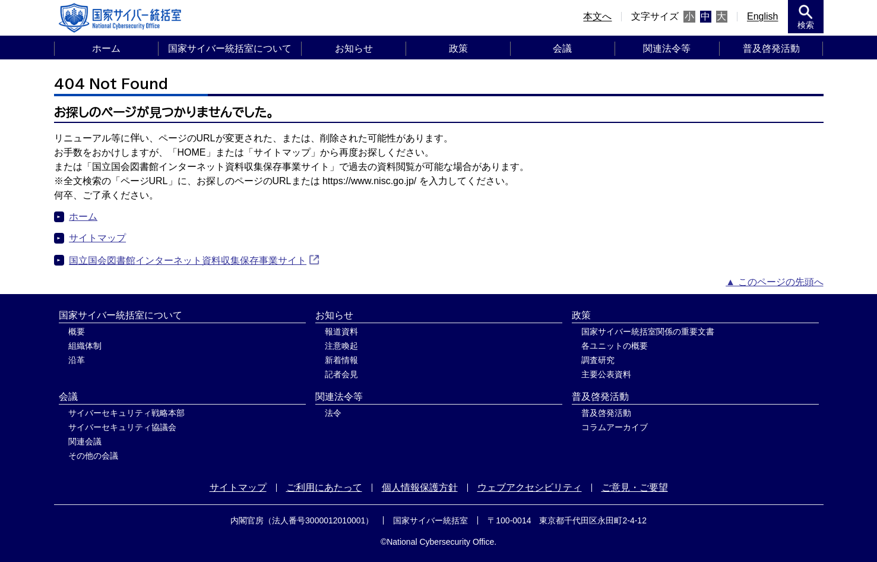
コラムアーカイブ (614, 427)
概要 (76, 331)
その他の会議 (93, 455)
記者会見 (341, 374)
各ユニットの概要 (614, 346)
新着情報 (341, 360)
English (762, 16)
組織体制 (85, 346)
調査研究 (598, 360)
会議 (562, 48)
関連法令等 (667, 48)
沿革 (76, 360)
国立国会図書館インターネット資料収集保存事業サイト (187, 260)
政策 (458, 48)
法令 (333, 413)
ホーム (106, 48)
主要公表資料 (606, 374)
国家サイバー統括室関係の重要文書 (647, 331)
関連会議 (85, 441)
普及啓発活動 (771, 48)
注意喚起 (341, 346)
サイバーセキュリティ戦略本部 (126, 413)
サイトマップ (97, 238)
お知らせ (354, 48)
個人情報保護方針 (420, 487)
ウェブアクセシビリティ (529, 487)
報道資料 (341, 331)
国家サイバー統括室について (230, 48)
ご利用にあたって (324, 487)
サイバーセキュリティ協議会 (122, 427)
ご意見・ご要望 (634, 487)
